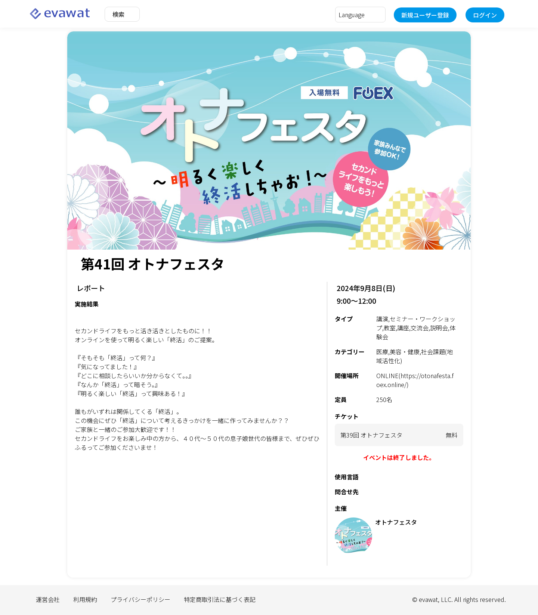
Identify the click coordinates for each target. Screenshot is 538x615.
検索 (118, 14)
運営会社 (48, 599)
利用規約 (85, 599)
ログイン (485, 14)
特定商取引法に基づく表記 (220, 599)
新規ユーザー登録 (425, 14)
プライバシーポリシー (140, 599)
